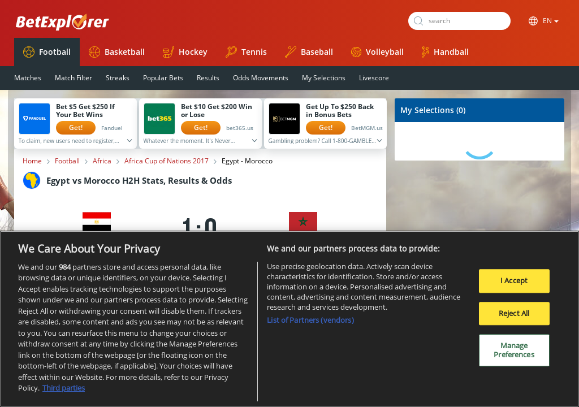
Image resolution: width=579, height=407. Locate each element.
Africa (102, 161)
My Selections (323, 78)
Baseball (309, 52)
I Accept (514, 281)
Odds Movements (260, 78)
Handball (445, 52)
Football (47, 52)
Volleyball (377, 51)
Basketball (117, 52)
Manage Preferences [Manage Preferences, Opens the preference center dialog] (514, 351)
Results (208, 78)
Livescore (374, 78)
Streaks (117, 78)
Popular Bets (163, 78)
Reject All (514, 314)
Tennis (246, 52)
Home (32, 161)
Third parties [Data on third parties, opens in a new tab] (63, 389)
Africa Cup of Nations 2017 (166, 161)
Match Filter (73, 78)
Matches (27, 78)
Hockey (185, 52)
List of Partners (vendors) (310, 320)
